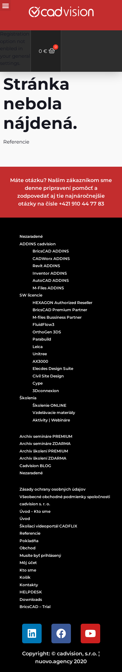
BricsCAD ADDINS (51, 251)
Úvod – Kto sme (35, 511)
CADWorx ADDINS (51, 258)
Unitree (40, 353)
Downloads (31, 599)
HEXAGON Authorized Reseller (62, 302)
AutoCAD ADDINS (51, 280)
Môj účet (28, 562)
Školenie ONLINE (49, 405)
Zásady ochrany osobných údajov (53, 489)
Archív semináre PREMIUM (46, 436)
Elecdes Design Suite (53, 368)
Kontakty (29, 584)
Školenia (28, 397)
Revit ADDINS (46, 265)
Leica (38, 346)
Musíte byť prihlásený (40, 555)
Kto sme (28, 570)
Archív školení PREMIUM (44, 451)
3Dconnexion (46, 390)
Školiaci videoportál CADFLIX (48, 526)
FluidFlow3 (43, 324)
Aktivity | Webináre (51, 420)
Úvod (25, 518)
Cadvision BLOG (35, 465)
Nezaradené (31, 236)
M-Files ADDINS (48, 287)
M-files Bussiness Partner (57, 317)
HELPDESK (31, 591)
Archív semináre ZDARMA (45, 443)
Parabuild (42, 339)
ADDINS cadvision (38, 243)
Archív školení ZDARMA (43, 458)
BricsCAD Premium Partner (60, 309)
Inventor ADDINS (50, 273)
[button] (5, 5)
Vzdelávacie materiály (54, 412)
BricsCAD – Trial (35, 606)
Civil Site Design (48, 376)
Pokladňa (29, 540)
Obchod (27, 547)
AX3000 (40, 361)
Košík (25, 577)
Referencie (30, 533)
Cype (38, 383)
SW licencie (31, 295)
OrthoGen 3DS (47, 331)
